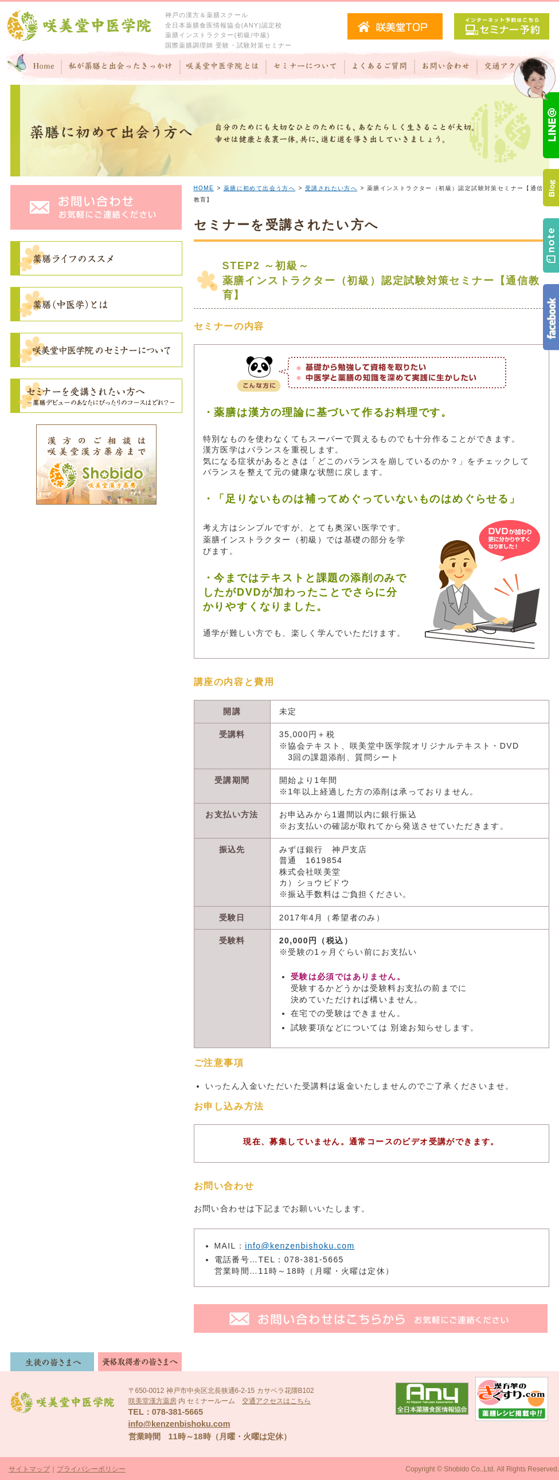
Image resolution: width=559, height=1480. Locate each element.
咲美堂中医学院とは (223, 67)
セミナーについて (305, 67)
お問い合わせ (446, 67)
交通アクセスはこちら (276, 1401)
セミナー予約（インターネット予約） (501, 26)
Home (33, 67)
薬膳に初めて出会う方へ (259, 188)
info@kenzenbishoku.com (299, 1245)
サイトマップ (29, 1469)
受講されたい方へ (331, 188)
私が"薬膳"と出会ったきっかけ (121, 67)
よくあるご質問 (380, 67)
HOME (204, 188)
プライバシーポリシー (91, 1469)
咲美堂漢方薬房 (152, 1401)
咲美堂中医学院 (79, 26)
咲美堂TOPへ (395, 26)
